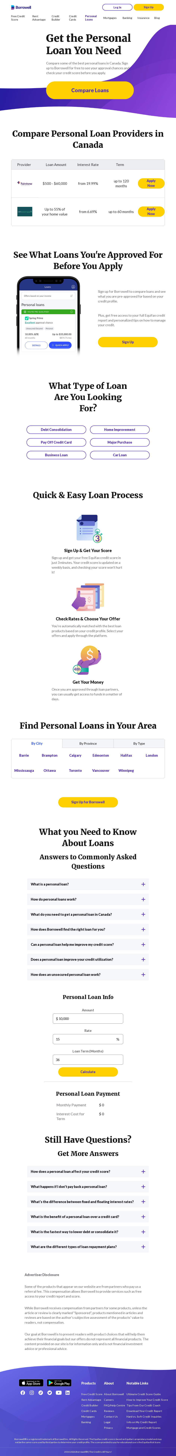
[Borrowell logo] (21, 7)
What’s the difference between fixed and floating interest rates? (88, 1202)
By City (37, 743)
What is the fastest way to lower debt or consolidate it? (88, 1232)
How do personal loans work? (88, 899)
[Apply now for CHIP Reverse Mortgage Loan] (151, 211)
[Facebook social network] (22, 1392)
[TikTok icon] (40, 1392)
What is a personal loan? (88, 884)
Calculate (88, 1072)
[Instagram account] (31, 1392)
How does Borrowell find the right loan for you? (88, 929)
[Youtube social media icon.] (58, 1392)
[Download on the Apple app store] (31, 1381)
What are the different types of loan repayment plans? (88, 1247)
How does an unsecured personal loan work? (88, 974)
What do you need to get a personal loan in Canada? (88, 914)
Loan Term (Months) (87, 1051)
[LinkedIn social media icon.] (67, 1392)
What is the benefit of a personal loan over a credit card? (88, 1217)
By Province (88, 743)
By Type (139, 743)
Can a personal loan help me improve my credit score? (88, 944)
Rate (88, 1030)
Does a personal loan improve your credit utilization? (88, 959)
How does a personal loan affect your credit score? (88, 1171)
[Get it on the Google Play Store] (59, 1381)
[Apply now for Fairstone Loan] (151, 183)
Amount (88, 1010)
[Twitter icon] (49, 1392)
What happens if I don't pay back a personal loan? (88, 1187)
